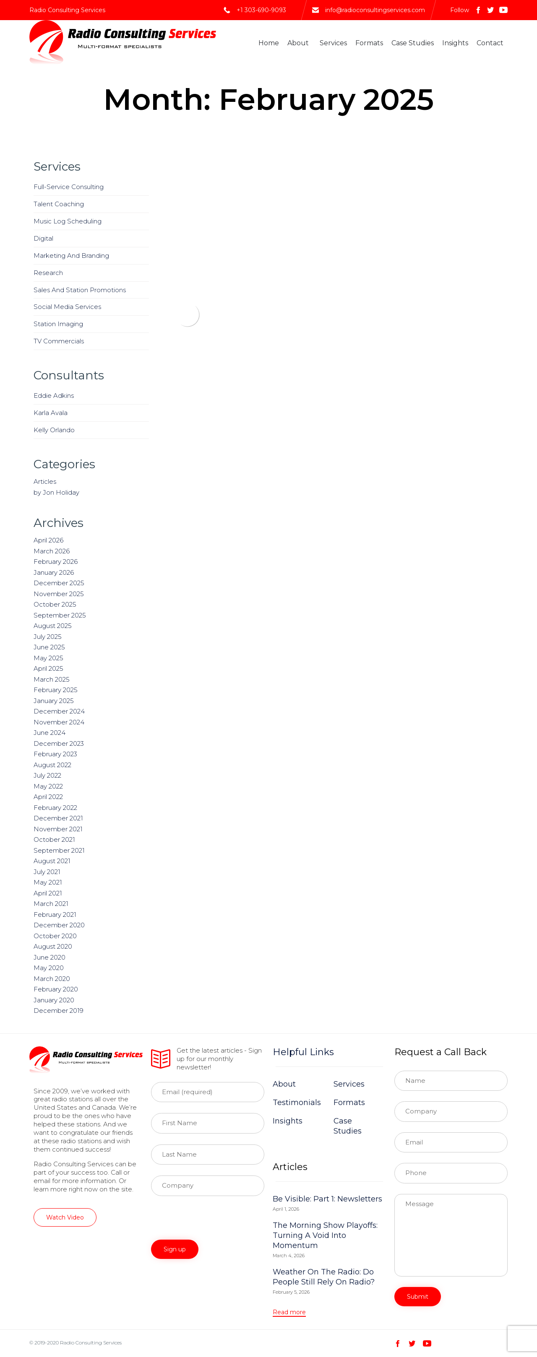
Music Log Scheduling (68, 221)
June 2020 (49, 957)
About (298, 43)
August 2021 (52, 861)
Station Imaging (58, 324)
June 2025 (49, 647)
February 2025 (56, 690)
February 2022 (55, 808)
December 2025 (59, 583)
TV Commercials (59, 341)
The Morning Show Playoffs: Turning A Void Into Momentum (325, 1235)
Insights (455, 43)
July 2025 (48, 637)
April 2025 (48, 668)
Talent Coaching (59, 204)
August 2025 (53, 626)
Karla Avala (51, 413)
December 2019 (58, 1011)
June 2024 (49, 733)
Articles (45, 481)
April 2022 (48, 797)
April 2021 (48, 893)
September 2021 (59, 850)
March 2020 (52, 979)
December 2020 (59, 925)
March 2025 (52, 679)
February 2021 (55, 915)
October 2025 (55, 604)
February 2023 (55, 754)
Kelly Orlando (54, 430)
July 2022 (47, 775)
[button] (65, 1217)
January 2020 (54, 1000)
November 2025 (59, 594)
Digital (43, 238)
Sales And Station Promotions (80, 290)
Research (48, 273)
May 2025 (48, 658)
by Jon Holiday (56, 492)
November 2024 (59, 722)
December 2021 (58, 818)
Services (333, 43)
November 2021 (58, 829)
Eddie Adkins (54, 396)
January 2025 (54, 701)
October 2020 (55, 936)
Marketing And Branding (71, 255)
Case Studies (412, 43)
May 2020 (49, 968)
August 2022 (52, 765)
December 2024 (59, 711)
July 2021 (47, 872)
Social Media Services (67, 307)
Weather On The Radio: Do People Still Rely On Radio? (324, 1277)
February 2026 (56, 562)
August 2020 (53, 946)
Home (268, 43)
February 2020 (56, 989)
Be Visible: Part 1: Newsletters (327, 1199)
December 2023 (59, 743)
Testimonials (297, 1102)
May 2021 (48, 882)
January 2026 (54, 572)
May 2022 (48, 786)
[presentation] (215, 1223)
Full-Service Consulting (69, 187)
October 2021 (54, 839)
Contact (490, 43)
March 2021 (51, 904)
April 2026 (48, 540)
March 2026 (52, 551)
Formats (369, 43)
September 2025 (60, 615)
